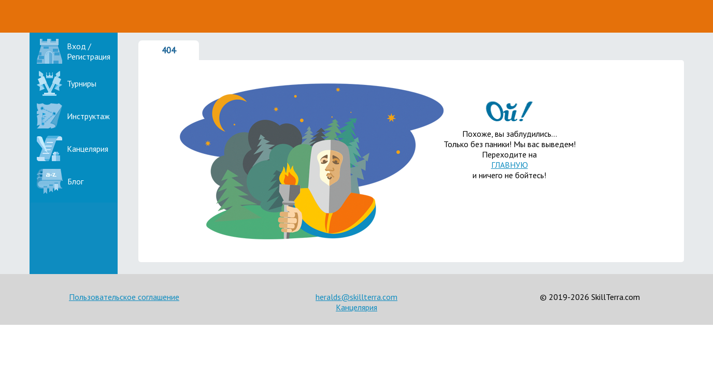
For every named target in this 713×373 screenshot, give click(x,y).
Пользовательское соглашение (124, 297)
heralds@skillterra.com (356, 297)
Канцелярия (356, 307)
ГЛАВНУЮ (509, 165)
